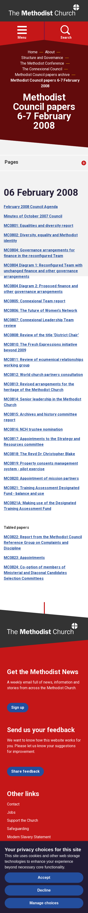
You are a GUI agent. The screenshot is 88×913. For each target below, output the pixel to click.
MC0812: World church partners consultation (43, 374)
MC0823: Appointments (24, 557)
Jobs (11, 812)
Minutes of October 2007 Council (33, 216)
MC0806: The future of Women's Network (40, 310)
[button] (22, 30)
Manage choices (44, 903)
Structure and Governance (42, 57)
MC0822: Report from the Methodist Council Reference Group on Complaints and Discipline (43, 542)
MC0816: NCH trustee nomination (33, 429)
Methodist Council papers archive (42, 74)
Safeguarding (18, 828)
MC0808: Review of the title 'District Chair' (41, 335)
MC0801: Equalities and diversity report (38, 225)
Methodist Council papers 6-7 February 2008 (45, 83)
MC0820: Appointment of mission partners (41, 478)
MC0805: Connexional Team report (34, 301)
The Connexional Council (42, 69)
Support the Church (22, 820)
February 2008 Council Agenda (31, 206)
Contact (13, 804)
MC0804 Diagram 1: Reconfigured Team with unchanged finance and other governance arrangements (43, 271)
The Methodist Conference (42, 63)
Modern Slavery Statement (29, 837)
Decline (44, 890)
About (50, 52)
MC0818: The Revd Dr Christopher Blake (39, 454)
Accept (44, 877)
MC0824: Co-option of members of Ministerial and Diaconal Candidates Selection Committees (35, 573)
